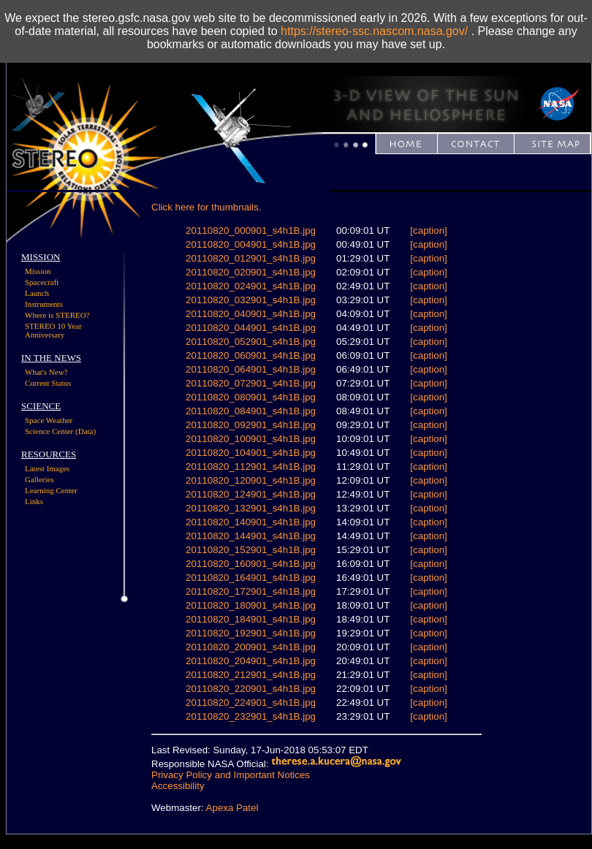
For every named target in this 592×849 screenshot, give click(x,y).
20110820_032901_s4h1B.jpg (251, 299)
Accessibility (178, 785)
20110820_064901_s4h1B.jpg (251, 369)
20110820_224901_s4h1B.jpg (251, 702)
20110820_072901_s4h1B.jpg (251, 383)
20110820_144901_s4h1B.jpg (251, 535)
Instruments (44, 304)
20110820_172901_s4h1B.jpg (251, 591)
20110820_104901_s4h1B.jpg (251, 452)
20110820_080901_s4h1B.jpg (251, 397)
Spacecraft (41, 282)
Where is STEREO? (57, 315)
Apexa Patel (232, 807)
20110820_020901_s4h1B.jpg (251, 272)
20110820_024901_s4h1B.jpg (251, 286)
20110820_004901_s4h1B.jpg (251, 244)
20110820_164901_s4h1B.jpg (251, 577)
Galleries (39, 479)
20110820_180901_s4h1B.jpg (251, 605)
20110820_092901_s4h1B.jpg (251, 424)
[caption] (428, 230)
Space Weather (48, 420)
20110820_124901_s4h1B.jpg (251, 494)
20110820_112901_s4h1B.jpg (251, 466)
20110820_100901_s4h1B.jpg (251, 438)
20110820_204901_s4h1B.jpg (251, 660)
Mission (37, 271)
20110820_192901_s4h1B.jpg (251, 633)
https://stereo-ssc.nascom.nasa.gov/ (374, 31)
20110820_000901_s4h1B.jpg (251, 230)
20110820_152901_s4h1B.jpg (251, 549)
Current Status (48, 382)
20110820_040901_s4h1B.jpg (251, 313)
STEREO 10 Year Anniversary (53, 330)
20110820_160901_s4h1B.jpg (251, 563)
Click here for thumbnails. (206, 207)
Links (34, 501)
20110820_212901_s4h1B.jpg (251, 674)
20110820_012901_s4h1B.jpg (251, 258)
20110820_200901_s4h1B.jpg (251, 646)
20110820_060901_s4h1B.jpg (251, 355)
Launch (37, 293)
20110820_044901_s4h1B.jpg (251, 327)
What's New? (46, 372)
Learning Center (51, 490)
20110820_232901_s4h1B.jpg (251, 716)
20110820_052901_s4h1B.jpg (251, 341)
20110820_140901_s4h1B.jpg (251, 522)
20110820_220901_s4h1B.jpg (251, 688)
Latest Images (47, 468)
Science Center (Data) (60, 431)
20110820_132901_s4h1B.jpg (251, 508)
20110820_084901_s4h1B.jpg (251, 411)
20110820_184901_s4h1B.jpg (251, 619)
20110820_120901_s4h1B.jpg (251, 480)
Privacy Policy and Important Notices (230, 774)
